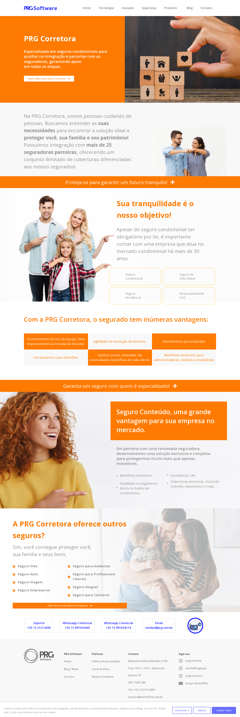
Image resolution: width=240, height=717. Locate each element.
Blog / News (71, 669)
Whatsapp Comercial (77, 623)
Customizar (181, 710)
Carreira (69, 676)
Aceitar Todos (224, 710)
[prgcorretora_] (181, 676)
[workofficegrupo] (181, 668)
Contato (206, 8)
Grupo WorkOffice (197, 683)
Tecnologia (106, 8)
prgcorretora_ (194, 676)
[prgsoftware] (181, 661)
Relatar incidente (103, 676)
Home (87, 8)
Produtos (171, 8)
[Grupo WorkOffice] (181, 683)
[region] (120, 709)
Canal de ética (100, 669)
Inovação (128, 8)
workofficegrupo (196, 668)
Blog (190, 8)
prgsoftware (193, 660)
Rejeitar (202, 710)
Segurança (149, 8)
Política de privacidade (106, 661)
